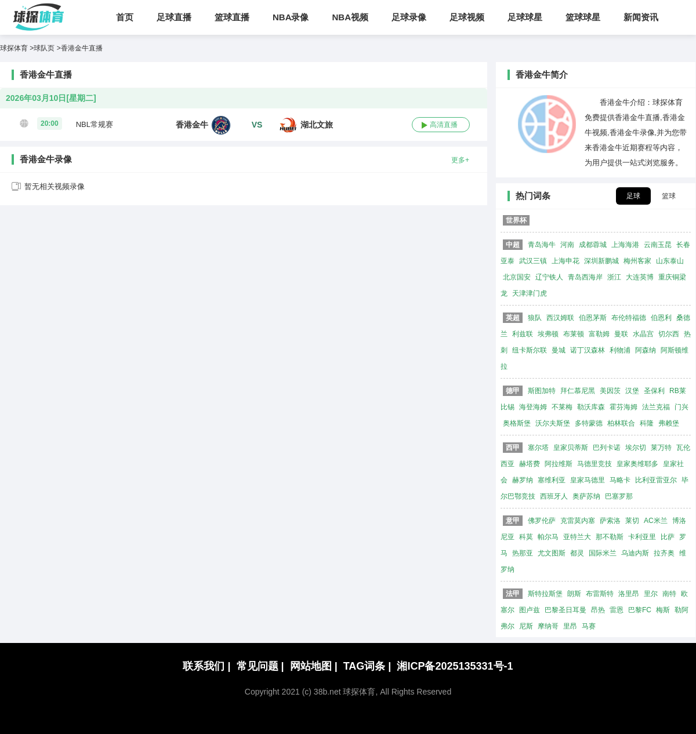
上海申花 (565, 261)
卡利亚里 (642, 537)
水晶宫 (643, 334)
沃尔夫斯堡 (552, 423)
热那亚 (522, 553)
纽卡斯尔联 (529, 350)
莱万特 (661, 448)
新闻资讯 (641, 17)
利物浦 (620, 350)
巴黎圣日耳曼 (565, 610)
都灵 (577, 553)
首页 (124, 17)
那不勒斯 (610, 537)
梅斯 (663, 610)
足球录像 (409, 17)
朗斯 (574, 594)
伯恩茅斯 (593, 318)
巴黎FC (639, 610)
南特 (669, 594)
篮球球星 (583, 17)
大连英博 (640, 277)
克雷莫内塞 (577, 521)
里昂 (570, 626)
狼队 (535, 318)
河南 (567, 245)
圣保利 (654, 391)
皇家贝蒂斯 (570, 448)
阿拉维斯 (558, 464)
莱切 (632, 521)
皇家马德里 (587, 480)
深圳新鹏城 (601, 261)
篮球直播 (232, 17)
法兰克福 (656, 407)
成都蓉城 (593, 245)
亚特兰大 (577, 537)
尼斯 (526, 626)
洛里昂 (628, 594)
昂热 (598, 610)
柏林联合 (621, 423)
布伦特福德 (628, 318)
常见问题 (260, 666)
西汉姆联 (560, 318)
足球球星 (524, 17)
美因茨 (610, 391)
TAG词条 (367, 666)
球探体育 (14, 48)
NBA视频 (350, 17)
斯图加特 (542, 391)
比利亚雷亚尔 (656, 480)
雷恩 (617, 610)
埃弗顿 (548, 334)
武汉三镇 (533, 261)
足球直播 (174, 17)
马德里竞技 (594, 464)
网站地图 (314, 666)
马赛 (589, 626)
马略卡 (620, 480)
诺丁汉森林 (587, 350)
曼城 (559, 350)
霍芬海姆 (623, 407)
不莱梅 (562, 407)
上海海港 (625, 245)
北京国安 (517, 277)
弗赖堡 (668, 423)
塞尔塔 (538, 448)
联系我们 (206, 666)
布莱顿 (573, 334)
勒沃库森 (591, 407)
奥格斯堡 (517, 423)
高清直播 (444, 125)
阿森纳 (645, 350)
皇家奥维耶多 (637, 464)
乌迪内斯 (635, 553)
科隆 (647, 423)
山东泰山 (670, 261)
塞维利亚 (552, 480)
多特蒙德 (589, 423)
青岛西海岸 (585, 277)
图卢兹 (529, 610)
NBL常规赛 (94, 124)
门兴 (681, 407)
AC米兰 (656, 521)
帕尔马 (548, 537)
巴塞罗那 (619, 496)
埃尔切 (635, 448)
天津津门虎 (529, 293)
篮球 (669, 196)
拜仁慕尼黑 (577, 391)
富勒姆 (599, 334)
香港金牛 (192, 124)
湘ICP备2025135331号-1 (455, 666)
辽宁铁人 (549, 277)
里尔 (651, 594)
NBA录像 (291, 17)
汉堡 (632, 391)
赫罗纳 (522, 480)
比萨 (668, 537)
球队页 (44, 48)
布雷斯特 (600, 594)
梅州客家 (637, 261)
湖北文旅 (316, 124)
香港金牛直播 (82, 48)
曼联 (621, 334)
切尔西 (668, 334)
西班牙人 (554, 496)
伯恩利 (661, 318)
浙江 (614, 277)
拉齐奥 (664, 553)
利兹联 (522, 334)
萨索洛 (610, 521)
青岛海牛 (542, 245)
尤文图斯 (552, 553)
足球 (633, 196)
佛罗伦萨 (542, 521)
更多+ (460, 159)
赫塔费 (529, 464)
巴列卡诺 (607, 448)
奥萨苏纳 (586, 496)
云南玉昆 (658, 245)
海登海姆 (533, 407)
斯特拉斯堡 (545, 594)
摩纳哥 (548, 626)
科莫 (526, 537)
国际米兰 (603, 553)
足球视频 (466, 17)
